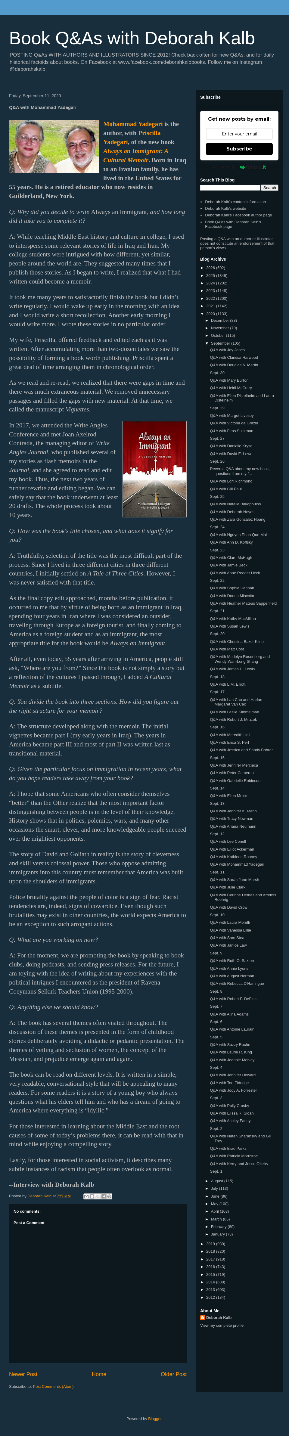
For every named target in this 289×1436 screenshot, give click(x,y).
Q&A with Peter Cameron (231, 773)
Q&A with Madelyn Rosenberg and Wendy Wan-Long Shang (240, 659)
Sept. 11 (217, 872)
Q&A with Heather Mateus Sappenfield (243, 603)
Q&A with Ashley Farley (230, 1120)
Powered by (239, 167)
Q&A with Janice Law (228, 945)
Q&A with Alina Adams (229, 1014)
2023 (211, 290)
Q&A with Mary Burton (229, 380)
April (215, 1211)
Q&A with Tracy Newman (231, 818)
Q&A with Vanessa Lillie (230, 930)
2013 (211, 1289)
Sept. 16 (217, 727)
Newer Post (23, 1374)
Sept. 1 (216, 1171)
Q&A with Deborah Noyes (232, 512)
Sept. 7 (216, 1006)
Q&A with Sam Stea (227, 937)
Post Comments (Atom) (53, 1386)
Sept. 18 (217, 677)
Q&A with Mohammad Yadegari (237, 864)
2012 (211, 1297)
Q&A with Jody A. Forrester (233, 1090)
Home (99, 1374)
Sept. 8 (216, 991)
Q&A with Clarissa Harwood (234, 357)
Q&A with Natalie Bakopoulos (235, 504)
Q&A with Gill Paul (226, 489)
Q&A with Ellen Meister (230, 795)
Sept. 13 (217, 803)
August (217, 1181)
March (217, 1219)
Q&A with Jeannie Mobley (232, 1060)
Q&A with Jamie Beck (228, 565)
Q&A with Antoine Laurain (232, 1029)
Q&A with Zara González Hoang (237, 519)
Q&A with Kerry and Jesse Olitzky (239, 1164)
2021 (211, 306)
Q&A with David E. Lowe (231, 453)
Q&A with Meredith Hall (230, 735)
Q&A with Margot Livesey (231, 415)
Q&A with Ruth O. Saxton (232, 960)
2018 (211, 1251)
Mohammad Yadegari (133, 124)
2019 (211, 1244)
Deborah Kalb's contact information (235, 202)
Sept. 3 (216, 1098)
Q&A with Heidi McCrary (231, 388)
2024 (211, 283)
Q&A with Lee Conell (228, 841)
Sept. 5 (216, 1037)
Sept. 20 (217, 633)
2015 (211, 1274)
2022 (211, 298)
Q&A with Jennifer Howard (233, 1075)
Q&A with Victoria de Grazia (234, 423)
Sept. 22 (217, 580)
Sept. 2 (216, 1128)
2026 (211, 267)
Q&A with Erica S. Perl (229, 742)
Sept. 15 (217, 757)
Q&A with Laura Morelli (230, 922)
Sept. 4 (216, 1067)
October (218, 335)
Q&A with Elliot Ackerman (232, 849)
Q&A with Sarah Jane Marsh (234, 879)
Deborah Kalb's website (225, 208)
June (216, 1196)
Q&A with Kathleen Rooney (233, 856)
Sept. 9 (216, 953)
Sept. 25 (217, 496)
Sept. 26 (217, 461)
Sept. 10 (217, 915)
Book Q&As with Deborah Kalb (132, 38)
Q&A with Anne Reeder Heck (235, 573)
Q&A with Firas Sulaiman (231, 431)
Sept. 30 (217, 373)
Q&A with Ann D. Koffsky (231, 542)
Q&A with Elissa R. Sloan (231, 1113)
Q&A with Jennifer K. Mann (233, 811)
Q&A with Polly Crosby (229, 1105)
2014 (211, 1282)
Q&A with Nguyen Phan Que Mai (238, 534)
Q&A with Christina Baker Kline (236, 641)
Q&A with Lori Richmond (231, 481)
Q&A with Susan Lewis (229, 626)
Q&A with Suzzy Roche (230, 1044)
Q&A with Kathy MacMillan (233, 618)
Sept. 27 (217, 438)
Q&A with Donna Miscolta (232, 596)
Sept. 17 (217, 692)
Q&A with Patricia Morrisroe (234, 1156)
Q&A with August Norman (232, 976)
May (215, 1204)
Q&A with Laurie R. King (231, 1052)
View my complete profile (222, 1325)
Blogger (154, 1418)
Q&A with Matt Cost (227, 649)
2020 (211, 314)
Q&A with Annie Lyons (229, 968)
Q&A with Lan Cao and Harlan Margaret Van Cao (236, 702)
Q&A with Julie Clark (227, 887)
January (218, 1234)
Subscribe (239, 149)
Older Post (174, 1374)
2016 (211, 1266)
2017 (211, 1259)
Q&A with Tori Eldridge (229, 1083)
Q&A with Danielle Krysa (231, 446)
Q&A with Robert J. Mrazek (233, 719)
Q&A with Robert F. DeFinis (233, 999)
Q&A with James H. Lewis (232, 669)
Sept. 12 (217, 834)
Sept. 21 (217, 611)
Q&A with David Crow (228, 907)
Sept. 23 (217, 550)
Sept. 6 (216, 1021)
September (221, 343)
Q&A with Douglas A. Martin (234, 365)
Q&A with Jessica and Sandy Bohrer (241, 750)
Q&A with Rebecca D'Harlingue (237, 983)
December (220, 320)
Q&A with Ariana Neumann (233, 826)
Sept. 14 (217, 788)
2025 (211, 275)
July (215, 1188)
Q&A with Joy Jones (227, 350)
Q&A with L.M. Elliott (227, 684)
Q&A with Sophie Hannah (232, 588)
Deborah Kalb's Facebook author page (238, 215)
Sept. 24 (217, 527)
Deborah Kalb (219, 1317)
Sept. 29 (217, 408)
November (220, 328)
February (219, 1226)
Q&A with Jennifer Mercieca (234, 765)
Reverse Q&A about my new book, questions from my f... (240, 471)
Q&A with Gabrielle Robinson (235, 780)
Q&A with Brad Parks (228, 1148)
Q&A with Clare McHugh (231, 557)
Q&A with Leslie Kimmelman (234, 712)
